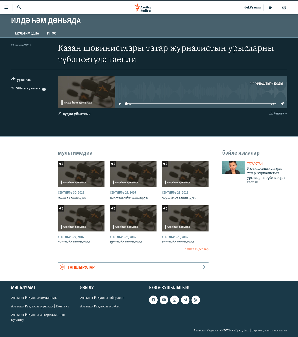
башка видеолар (197, 249)
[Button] (21, 80)
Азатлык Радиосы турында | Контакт (40, 306)
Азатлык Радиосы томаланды (34, 298)
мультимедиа (27, 33)
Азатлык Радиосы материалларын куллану (38, 317)
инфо (51, 33)
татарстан (255, 164)
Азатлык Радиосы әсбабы (100, 306)
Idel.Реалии (252, 7)
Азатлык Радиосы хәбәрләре (102, 298)
